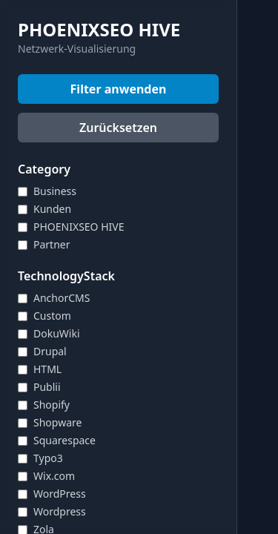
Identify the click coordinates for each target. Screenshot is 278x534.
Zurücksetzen (118, 127)
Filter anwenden (118, 89)
